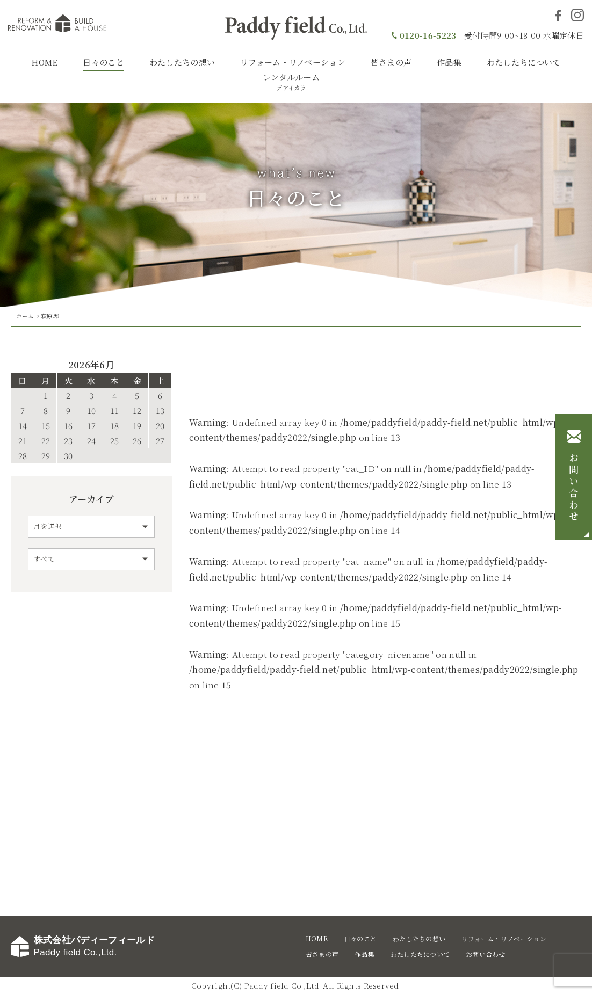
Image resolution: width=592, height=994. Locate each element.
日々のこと (103, 62)
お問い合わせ (574, 488)
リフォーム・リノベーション (292, 62)
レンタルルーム (291, 81)
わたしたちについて (524, 62)
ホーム (25, 315)
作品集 (449, 62)
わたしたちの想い (182, 62)
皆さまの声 (391, 62)
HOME (44, 62)
